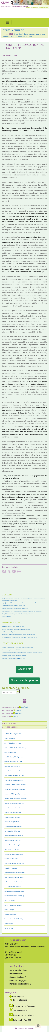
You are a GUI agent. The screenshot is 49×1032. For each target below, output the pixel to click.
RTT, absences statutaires (13, 887)
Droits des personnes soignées (14, 789)
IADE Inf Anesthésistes (12, 817)
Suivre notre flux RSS (20, 1020)
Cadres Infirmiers (10, 752)
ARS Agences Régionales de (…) (15, 748)
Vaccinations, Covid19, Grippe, (14, 919)
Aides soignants (9, 738)
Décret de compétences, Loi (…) (15, 775)
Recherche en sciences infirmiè (14, 873)
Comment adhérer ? (17, 977)
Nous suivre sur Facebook (22, 1006)
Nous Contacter (18, 940)
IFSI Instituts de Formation (13, 826)
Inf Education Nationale (12, 831)
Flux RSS (15, 717)
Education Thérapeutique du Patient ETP (13, 658)
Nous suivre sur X (18, 1011)
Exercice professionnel (12, 808)
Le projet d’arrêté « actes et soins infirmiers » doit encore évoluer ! (21, 603)
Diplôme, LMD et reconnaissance (15, 785)
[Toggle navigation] (7, 22)
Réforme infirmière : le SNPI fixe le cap (13, 605)
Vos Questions (17, 966)
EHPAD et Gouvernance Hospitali (15, 799)
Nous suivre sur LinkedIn (21, 1015)
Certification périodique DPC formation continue (16, 650)
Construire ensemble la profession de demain (15, 608)
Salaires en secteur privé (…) (14, 896)
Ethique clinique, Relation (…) (14, 803)
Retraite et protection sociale (14, 882)
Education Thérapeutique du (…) (15, 794)
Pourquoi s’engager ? (18, 980)
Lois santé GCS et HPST (12, 850)
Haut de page (16, 996)
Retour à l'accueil (18, 1000)
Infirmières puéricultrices (12, 840)
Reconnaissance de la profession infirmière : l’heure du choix (19, 637)
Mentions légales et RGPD (20, 984)
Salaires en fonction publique (14, 891)
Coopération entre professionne (14, 771)
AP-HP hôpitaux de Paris (12, 743)
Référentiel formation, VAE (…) (14, 877)
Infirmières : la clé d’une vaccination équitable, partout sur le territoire (22, 611)
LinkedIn (17, 713)
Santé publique (9, 910)
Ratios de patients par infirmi (14, 863)
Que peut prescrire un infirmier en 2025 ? (13, 626)
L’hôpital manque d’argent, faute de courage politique (17, 613)
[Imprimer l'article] (19, 572)
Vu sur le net (8, 928)
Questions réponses (11, 859)
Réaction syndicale (10, 868)
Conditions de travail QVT (12, 766)
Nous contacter (15, 974)
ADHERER (24, 669)
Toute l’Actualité (10, 724)
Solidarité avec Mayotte (8, 632)
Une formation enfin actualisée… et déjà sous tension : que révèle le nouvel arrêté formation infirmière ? (23, 599)
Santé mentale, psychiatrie (13, 905)
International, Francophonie (13, 845)
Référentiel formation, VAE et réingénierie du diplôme (17, 647)
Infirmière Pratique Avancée (13, 836)
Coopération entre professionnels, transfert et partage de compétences (22, 652)
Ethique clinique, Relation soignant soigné (14, 655)
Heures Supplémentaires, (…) (14, 812)
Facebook (23, 707)
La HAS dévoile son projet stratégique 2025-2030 (16, 629)
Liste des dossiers (10, 727)
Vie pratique (8, 924)
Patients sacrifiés (6, 616)
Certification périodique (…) (13, 757)
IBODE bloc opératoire (11, 822)
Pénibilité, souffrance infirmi (13, 854)
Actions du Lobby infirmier (13, 734)
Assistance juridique (18, 970)
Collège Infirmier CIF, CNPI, (13, 762)
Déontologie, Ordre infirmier (13, 780)
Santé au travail (9, 900)
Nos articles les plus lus (24, 680)
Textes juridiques (10, 914)
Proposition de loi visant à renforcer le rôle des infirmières (18, 634)
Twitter (17, 710)
